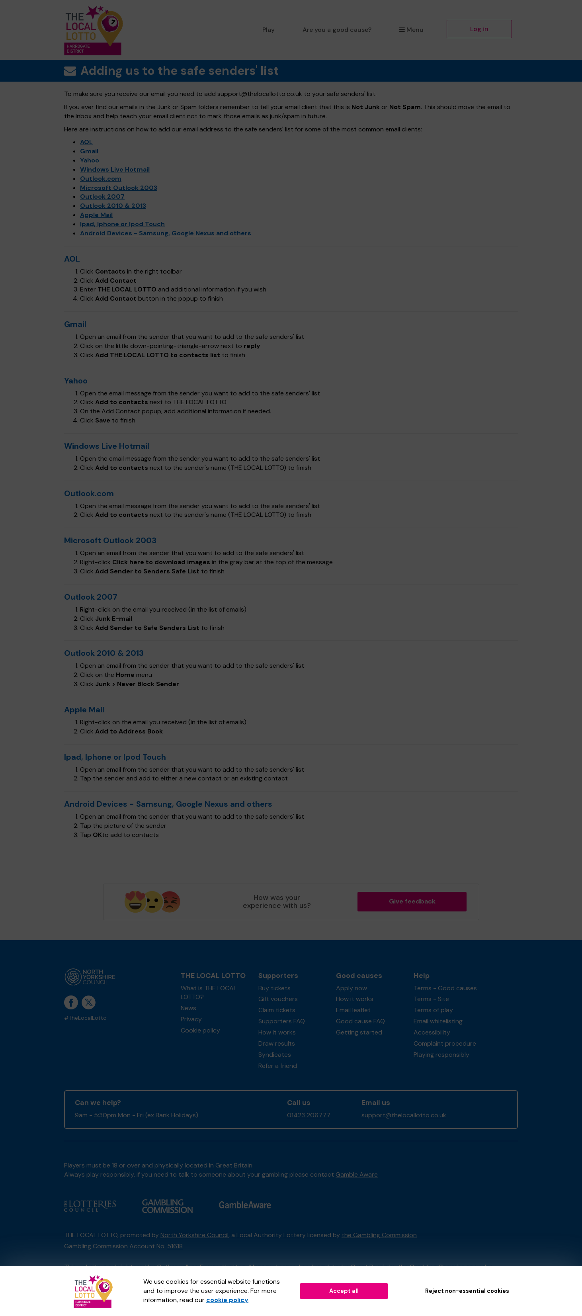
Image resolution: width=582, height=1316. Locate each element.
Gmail (89, 151)
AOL (86, 142)
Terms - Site (431, 999)
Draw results (276, 1043)
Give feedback (412, 901)
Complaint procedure (445, 1043)
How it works (277, 1032)
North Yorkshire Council (194, 1235)
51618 (175, 1246)
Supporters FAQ (281, 1021)
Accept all (344, 1290)
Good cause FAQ (360, 1021)
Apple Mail (96, 215)
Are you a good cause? (337, 29)
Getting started (359, 1032)
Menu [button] (411, 29)
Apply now (351, 988)
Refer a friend (277, 1066)
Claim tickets (276, 1010)
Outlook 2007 (102, 196)
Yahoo (89, 160)
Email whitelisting (438, 1021)
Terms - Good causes (445, 988)
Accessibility (432, 1032)
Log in (479, 29)
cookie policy (227, 1300)
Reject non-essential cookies (467, 1290)
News (188, 1008)
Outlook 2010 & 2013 (113, 205)
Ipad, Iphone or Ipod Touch (122, 224)
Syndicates (274, 1054)
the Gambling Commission (379, 1235)
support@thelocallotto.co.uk (403, 1115)
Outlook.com (100, 178)
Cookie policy (200, 1030)
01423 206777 (308, 1115)
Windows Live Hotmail (115, 169)
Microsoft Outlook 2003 (118, 188)
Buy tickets (274, 988)
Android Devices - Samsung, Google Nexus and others (165, 233)
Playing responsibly (441, 1054)
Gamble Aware (357, 1174)
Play (268, 29)
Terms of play (433, 1010)
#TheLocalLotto (85, 1018)
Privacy (191, 1019)
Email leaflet (353, 1010)
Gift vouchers (278, 999)
